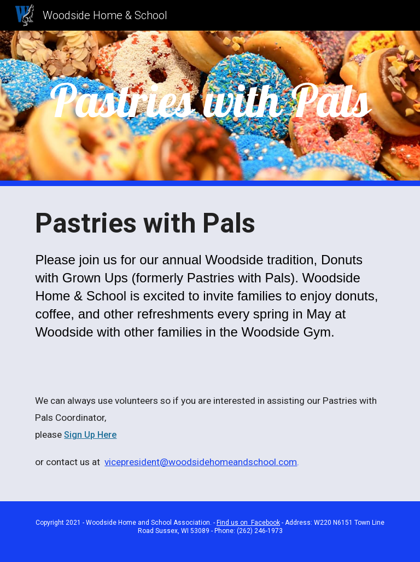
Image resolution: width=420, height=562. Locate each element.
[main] (210, 100)
